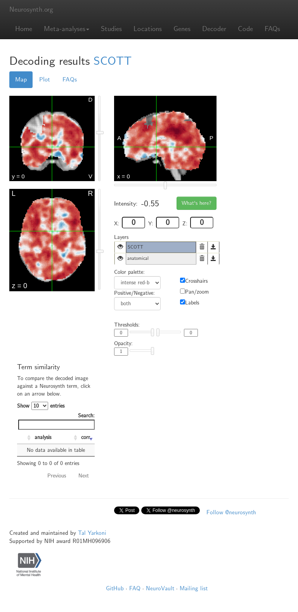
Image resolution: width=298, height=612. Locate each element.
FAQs (272, 29)
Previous (56, 475)
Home (23, 29)
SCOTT (113, 61)
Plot (44, 79)
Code (245, 29)
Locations (147, 29)
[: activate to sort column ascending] (25, 438)
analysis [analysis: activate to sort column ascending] (43, 437)
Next (83, 475)
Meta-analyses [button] (66, 29)
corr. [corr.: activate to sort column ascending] (86, 437)
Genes (182, 29)
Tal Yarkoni (92, 532)
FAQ (134, 588)
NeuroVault (160, 588)
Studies (111, 29)
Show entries (40, 406)
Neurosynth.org (31, 9)
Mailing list (194, 588)
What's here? (196, 203)
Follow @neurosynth (231, 512)
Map (21, 79)
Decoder (214, 29)
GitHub (115, 588)
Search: (56, 421)
